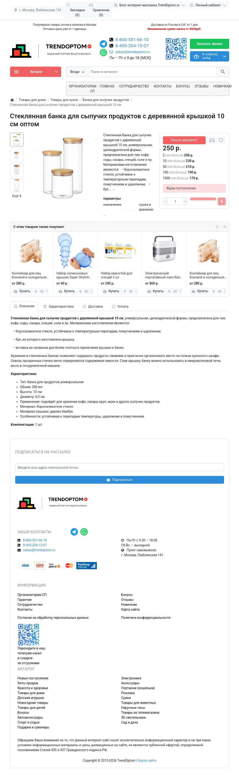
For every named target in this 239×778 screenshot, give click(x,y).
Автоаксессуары (30, 717)
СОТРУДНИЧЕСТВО (134, 86)
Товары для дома (31, 693)
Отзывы (201, 86)
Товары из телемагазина (140, 712)
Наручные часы (133, 708)
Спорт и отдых (29, 722)
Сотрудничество (30, 604)
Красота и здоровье (33, 688)
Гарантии (25, 600)
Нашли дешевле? (184, 140)
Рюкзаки (128, 693)
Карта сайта (130, 609)
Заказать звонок (209, 44)
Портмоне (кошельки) (138, 688)
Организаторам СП (32, 595)
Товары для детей (31, 708)
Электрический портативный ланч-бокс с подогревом (163, 275)
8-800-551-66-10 (132, 40)
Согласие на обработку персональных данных (53, 618)
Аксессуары (130, 683)
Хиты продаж (28, 683)
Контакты (162, 86)
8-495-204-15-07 (132, 46)
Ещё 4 (16, 196)
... (104, 214)
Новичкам (222, 86)
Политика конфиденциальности (145, 618)
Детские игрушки (31, 698)
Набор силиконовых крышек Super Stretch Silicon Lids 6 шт (72, 275)
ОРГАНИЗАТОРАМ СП (82, 88)
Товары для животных (138, 703)
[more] (47, 291)
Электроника (131, 678)
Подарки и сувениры (33, 727)
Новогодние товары (33, 703)
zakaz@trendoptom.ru (129, 52)
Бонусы (183, 86)
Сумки (126, 698)
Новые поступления (33, 678)
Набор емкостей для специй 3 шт (116, 275)
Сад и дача (129, 722)
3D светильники (133, 717)
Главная (107, 86)
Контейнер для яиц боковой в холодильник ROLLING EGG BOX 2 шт (30, 275)
